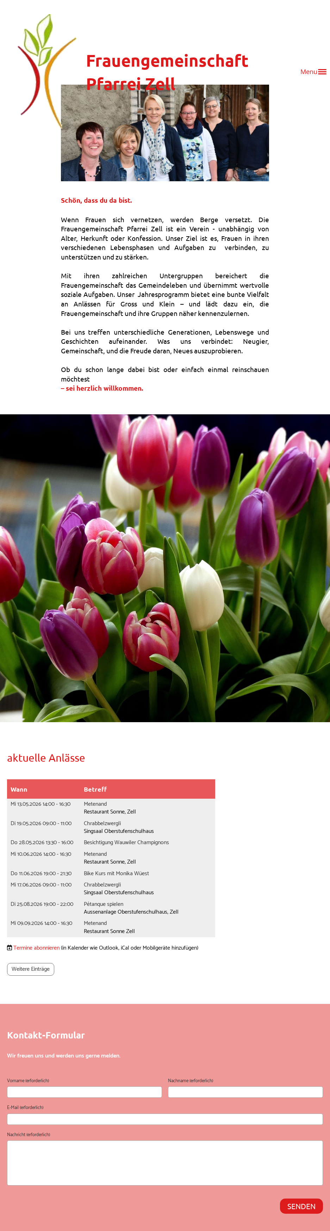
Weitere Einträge (31, 969)
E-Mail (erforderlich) (25, 1108)
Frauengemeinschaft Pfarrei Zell (167, 71)
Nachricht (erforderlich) (28, 1135)
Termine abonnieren (36, 948)
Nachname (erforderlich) (190, 1081)
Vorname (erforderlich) (28, 1081)
